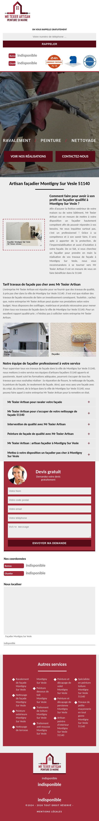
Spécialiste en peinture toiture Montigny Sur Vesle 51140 (84, 687)
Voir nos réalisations (28, 156)
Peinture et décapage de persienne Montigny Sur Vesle (64, 705)
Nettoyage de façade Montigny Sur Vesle (21, 700)
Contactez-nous (75, 156)
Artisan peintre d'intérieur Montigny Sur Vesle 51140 (63, 726)
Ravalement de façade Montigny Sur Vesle (22, 684)
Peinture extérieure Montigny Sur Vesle (21, 716)
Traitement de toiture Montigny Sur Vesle (42, 713)
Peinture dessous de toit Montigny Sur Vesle (43, 695)
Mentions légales (49, 811)
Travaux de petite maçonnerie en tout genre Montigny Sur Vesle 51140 (84, 714)
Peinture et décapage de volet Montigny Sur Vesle (64, 686)
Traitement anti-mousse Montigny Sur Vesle (43, 728)
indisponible (27, 55)
